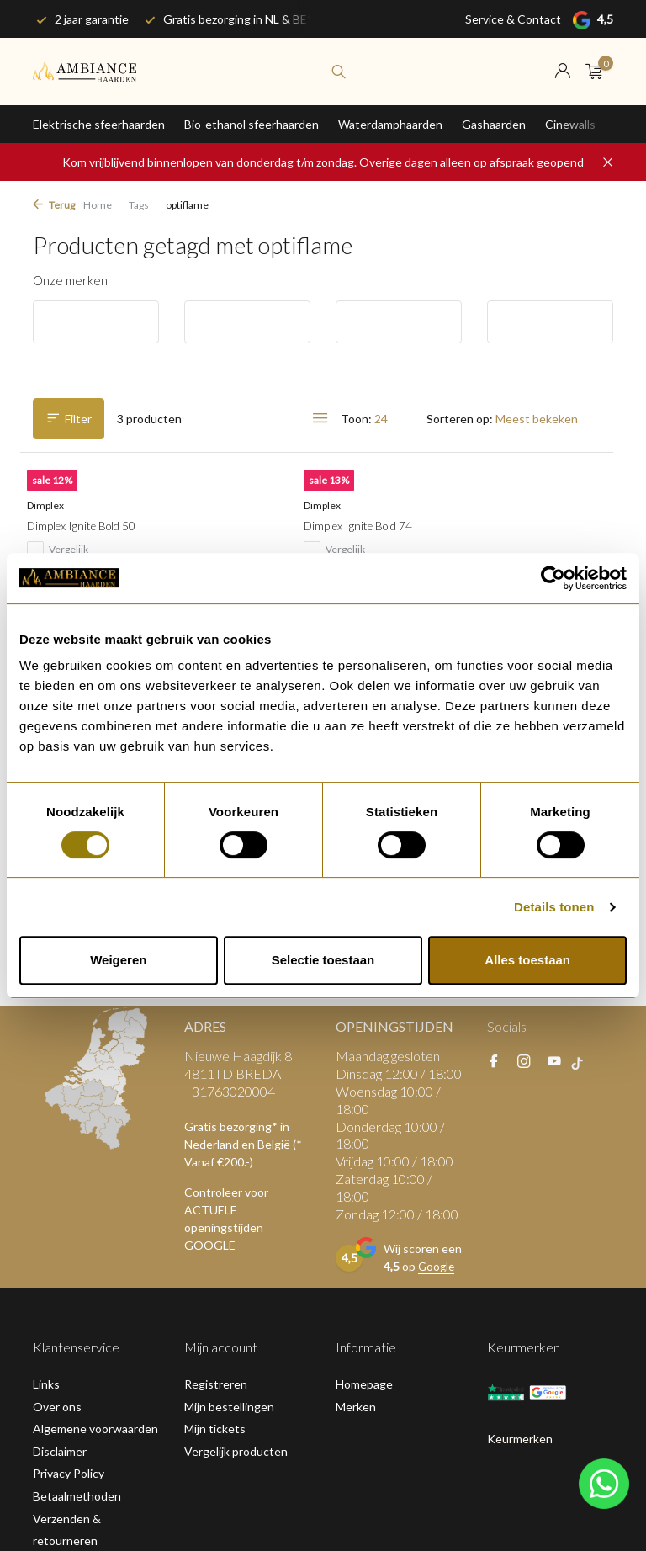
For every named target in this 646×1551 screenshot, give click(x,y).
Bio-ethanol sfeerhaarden (251, 124)
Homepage (364, 1149)
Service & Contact (513, 19)
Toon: (356, 419)
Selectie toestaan (323, 960)
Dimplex (55, 521)
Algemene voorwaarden (95, 1194)
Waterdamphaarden (390, 124)
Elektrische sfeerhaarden (99, 124)
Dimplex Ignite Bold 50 (98, 542)
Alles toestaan (527, 960)
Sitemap (54, 1350)
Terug (54, 205)
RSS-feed (180, 1485)
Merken (356, 1172)
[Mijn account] (562, 71)
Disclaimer (60, 1216)
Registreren (215, 1149)
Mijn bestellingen (229, 1172)
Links (46, 1149)
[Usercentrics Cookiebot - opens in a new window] (553, 578)
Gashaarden (494, 124)
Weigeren (118, 960)
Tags (139, 205)
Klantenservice (73, 1328)
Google (437, 1032)
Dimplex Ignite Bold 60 (493, 542)
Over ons (57, 1172)
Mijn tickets (215, 1194)
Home (97, 205)
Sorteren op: (459, 419)
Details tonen (554, 907)
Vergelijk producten (236, 1216)
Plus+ (134, 1485)
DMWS (89, 1485)
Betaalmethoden (77, 1261)
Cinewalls (570, 124)
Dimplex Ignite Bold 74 (296, 542)
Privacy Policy (68, 1238)
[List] (320, 418)
